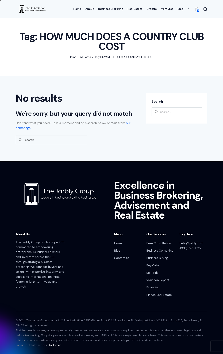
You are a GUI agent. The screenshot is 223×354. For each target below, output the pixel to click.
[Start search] (205, 9)
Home (72, 57)
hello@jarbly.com (191, 243)
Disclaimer (54, 345)
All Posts (85, 57)
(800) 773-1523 (190, 248)
